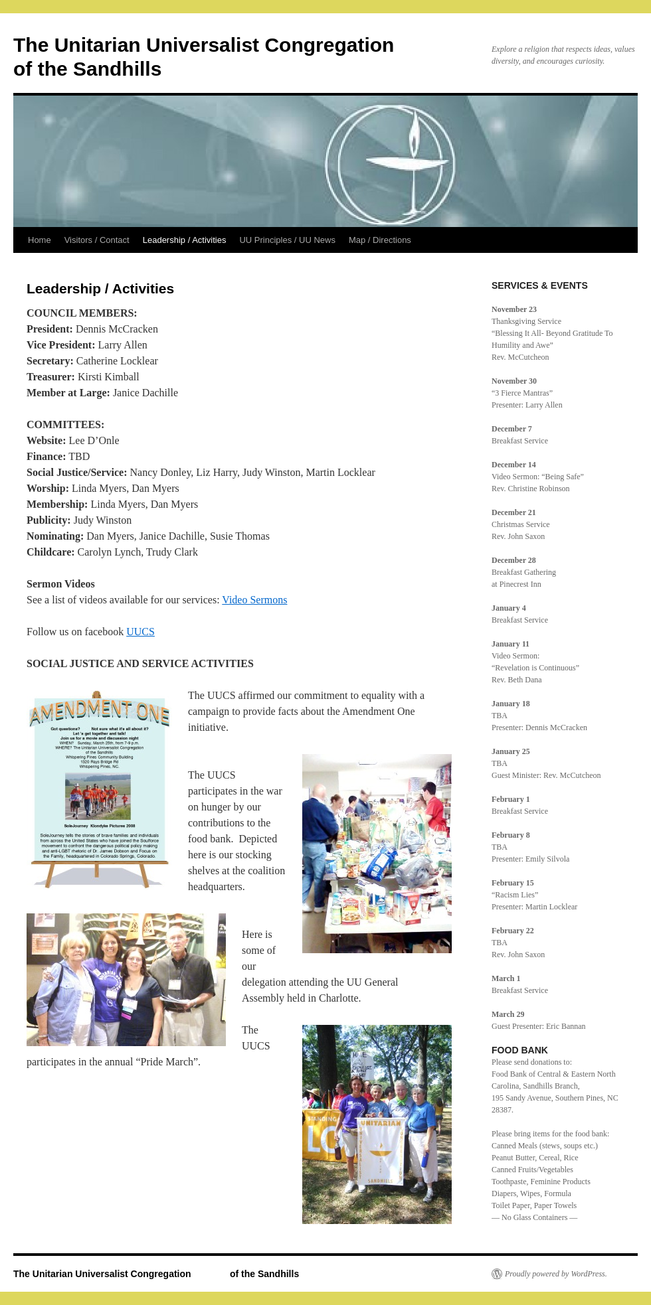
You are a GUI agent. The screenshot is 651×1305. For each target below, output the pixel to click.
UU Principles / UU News (287, 240)
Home (39, 240)
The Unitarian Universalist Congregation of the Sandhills (156, 1273)
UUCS (140, 631)
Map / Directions (380, 240)
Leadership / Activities (185, 240)
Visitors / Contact (97, 240)
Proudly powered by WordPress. (556, 1273)
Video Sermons (254, 599)
